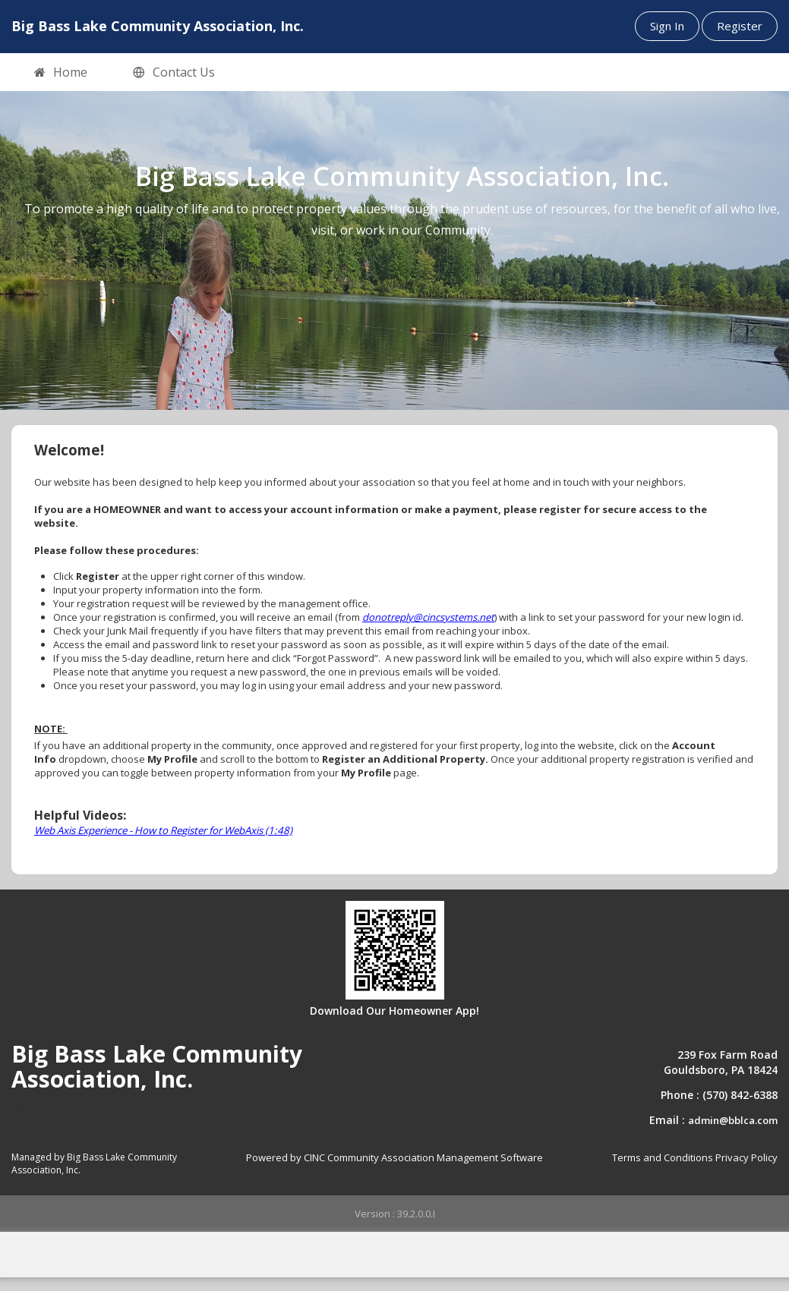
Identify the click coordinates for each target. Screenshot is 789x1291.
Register (739, 25)
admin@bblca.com (733, 1120)
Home (60, 73)
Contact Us (174, 73)
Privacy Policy (746, 1157)
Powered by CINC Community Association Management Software (394, 1157)
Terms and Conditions (662, 1157)
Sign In (667, 25)
